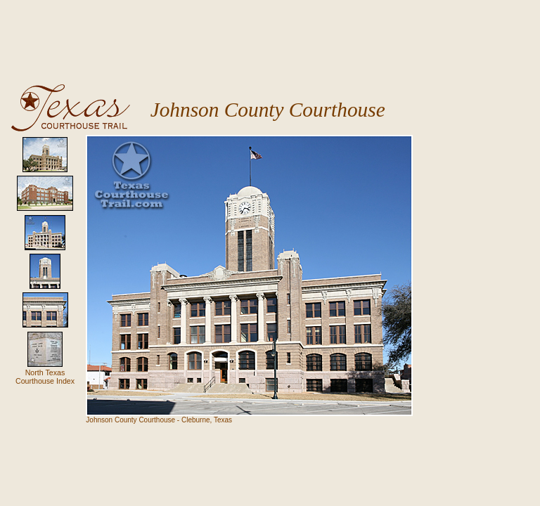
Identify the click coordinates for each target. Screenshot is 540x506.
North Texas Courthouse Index (45, 376)
